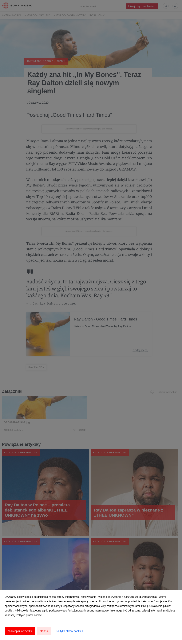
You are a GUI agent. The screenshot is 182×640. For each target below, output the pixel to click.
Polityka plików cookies (69, 631)
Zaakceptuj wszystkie (20, 631)
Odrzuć (44, 631)
